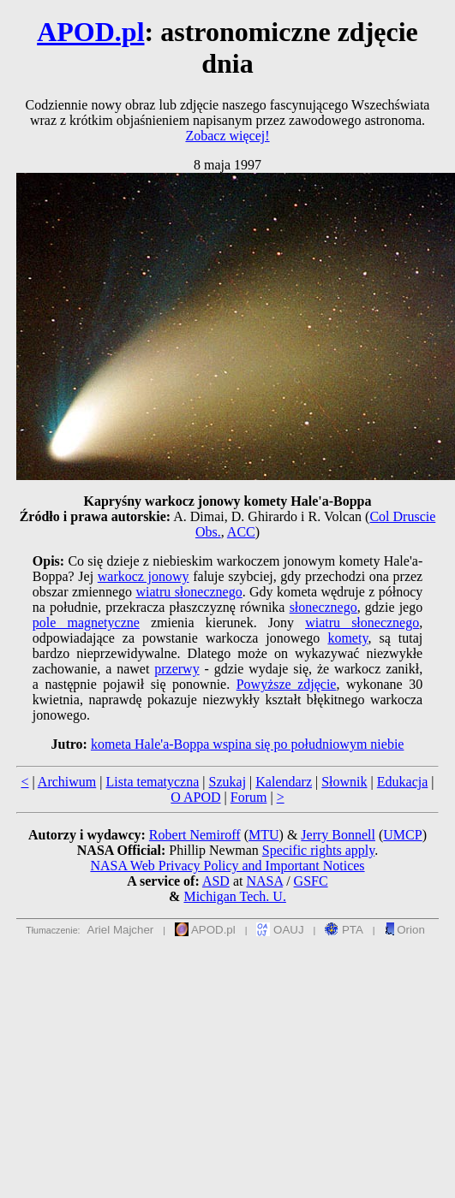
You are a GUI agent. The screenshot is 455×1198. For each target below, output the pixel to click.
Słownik (344, 781)
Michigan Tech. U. (234, 896)
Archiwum (67, 781)
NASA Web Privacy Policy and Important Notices (227, 865)
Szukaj (228, 781)
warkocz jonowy (143, 576)
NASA (264, 881)
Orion (405, 929)
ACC (241, 532)
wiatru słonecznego (188, 591)
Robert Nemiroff (195, 834)
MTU (263, 834)
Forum (248, 797)
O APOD (195, 797)
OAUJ (279, 929)
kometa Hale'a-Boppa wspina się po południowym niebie (247, 744)
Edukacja (402, 781)
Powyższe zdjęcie (286, 684)
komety (347, 638)
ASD (216, 881)
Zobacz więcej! (227, 135)
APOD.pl (90, 31)
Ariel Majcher (120, 929)
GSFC (311, 881)
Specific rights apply (318, 850)
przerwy (176, 668)
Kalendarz (283, 781)
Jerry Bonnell (338, 834)
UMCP (402, 834)
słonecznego (323, 607)
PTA (344, 929)
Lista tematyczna (152, 781)
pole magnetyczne (86, 622)
